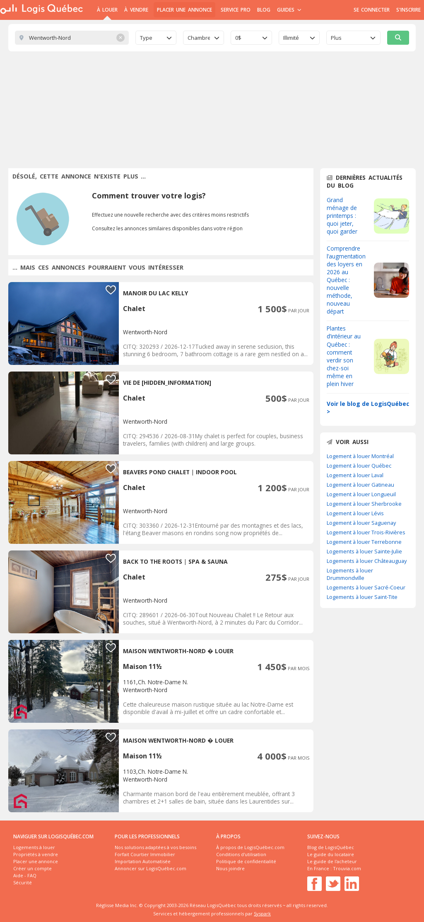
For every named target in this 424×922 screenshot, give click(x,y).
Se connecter (372, 9)
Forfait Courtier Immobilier (145, 854)
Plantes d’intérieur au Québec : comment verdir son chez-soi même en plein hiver (344, 355)
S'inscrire (408, 9)
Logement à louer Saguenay (361, 522)
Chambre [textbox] (199, 37)
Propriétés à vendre (35, 854)
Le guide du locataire (330, 854)
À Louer (107, 9)
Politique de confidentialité (246, 861)
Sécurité (22, 882)
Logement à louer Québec (359, 465)
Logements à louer (34, 847)
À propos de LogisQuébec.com (250, 847)
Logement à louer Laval (355, 475)
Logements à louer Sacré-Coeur (366, 587)
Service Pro (236, 9)
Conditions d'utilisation (241, 854)
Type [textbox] (146, 37)
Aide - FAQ (24, 875)
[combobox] (155, 38)
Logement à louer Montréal (360, 456)
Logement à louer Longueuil (361, 494)
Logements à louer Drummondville (350, 574)
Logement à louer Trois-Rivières (366, 532)
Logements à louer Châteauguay (367, 561)
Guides (289, 9)
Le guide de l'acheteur (332, 861)
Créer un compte (32, 868)
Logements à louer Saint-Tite (362, 597)
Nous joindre (230, 868)
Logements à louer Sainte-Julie (364, 551)
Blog (263, 9)
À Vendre (136, 9)
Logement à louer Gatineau (360, 484)
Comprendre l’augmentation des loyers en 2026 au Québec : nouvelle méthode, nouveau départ (346, 279)
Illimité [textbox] (291, 37)
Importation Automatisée (143, 861)
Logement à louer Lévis (355, 513)
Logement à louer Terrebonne (364, 541)
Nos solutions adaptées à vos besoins (155, 847)
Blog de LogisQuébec (330, 847)
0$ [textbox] (238, 37)
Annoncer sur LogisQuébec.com (150, 868)
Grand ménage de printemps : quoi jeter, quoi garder (342, 215)
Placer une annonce (184, 9)
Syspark (262, 913)
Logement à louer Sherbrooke (364, 503)
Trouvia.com (347, 868)
